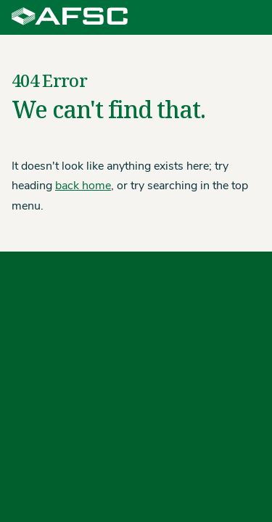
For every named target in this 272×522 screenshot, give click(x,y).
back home (83, 186)
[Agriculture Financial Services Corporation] (70, 17)
